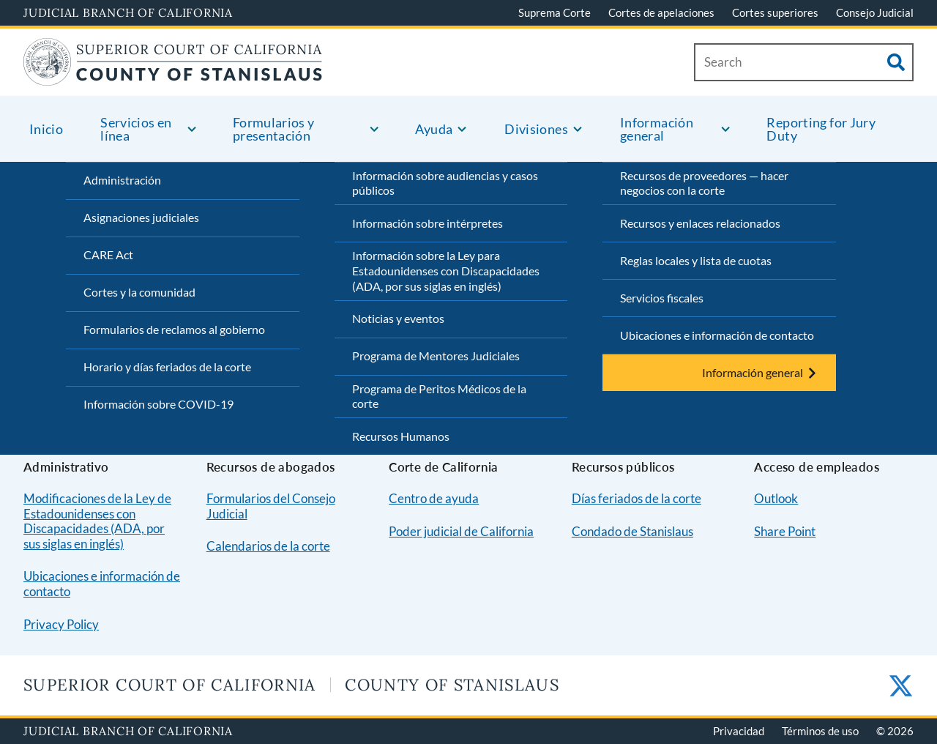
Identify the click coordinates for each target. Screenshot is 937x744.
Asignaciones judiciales (141, 217)
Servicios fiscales (661, 298)
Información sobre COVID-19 (158, 404)
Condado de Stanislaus (632, 531)
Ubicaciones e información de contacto (717, 335)
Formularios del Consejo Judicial (270, 506)
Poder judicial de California (461, 531)
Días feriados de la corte (636, 498)
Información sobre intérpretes (427, 223)
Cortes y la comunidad (139, 292)
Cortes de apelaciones (661, 12)
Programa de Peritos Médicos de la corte (439, 396)
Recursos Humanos (400, 436)
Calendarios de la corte (268, 546)
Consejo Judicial (875, 12)
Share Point (784, 531)
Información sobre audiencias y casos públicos (445, 183)
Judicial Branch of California (128, 12)
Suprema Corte (554, 12)
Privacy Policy (61, 624)
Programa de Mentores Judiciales (436, 355)
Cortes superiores (775, 12)
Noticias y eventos (398, 318)
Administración (122, 180)
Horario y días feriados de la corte (167, 366)
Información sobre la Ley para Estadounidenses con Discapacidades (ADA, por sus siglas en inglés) (446, 270)
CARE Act (108, 254)
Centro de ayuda (434, 498)
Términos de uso (820, 730)
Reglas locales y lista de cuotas (696, 260)
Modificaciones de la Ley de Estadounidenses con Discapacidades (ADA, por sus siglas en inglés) (97, 521)
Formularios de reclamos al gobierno (174, 329)
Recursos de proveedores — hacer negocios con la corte (704, 183)
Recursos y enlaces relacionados (700, 223)
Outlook (776, 498)
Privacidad (738, 730)
